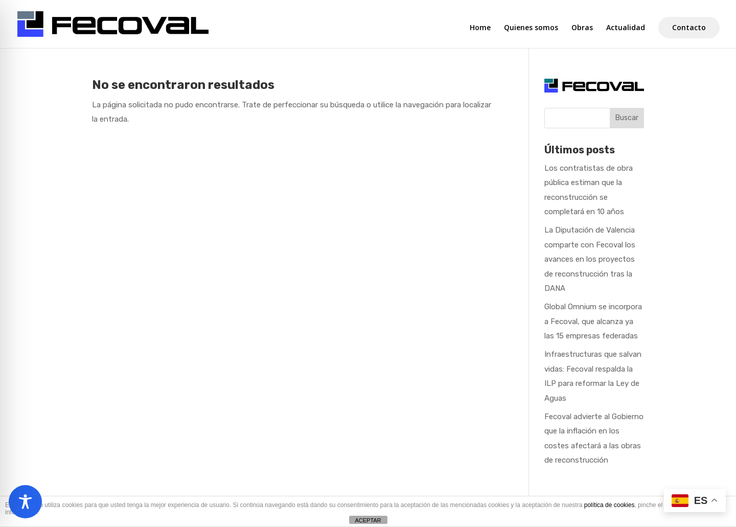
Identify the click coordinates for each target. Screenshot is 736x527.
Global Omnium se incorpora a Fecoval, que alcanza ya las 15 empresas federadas (593, 321)
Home (480, 28)
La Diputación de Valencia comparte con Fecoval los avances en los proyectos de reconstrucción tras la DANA (589, 259)
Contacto (689, 27)
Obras (582, 28)
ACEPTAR (368, 520)
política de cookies (609, 505)
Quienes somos (531, 28)
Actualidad (625, 28)
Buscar (626, 117)
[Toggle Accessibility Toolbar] (25, 501)
